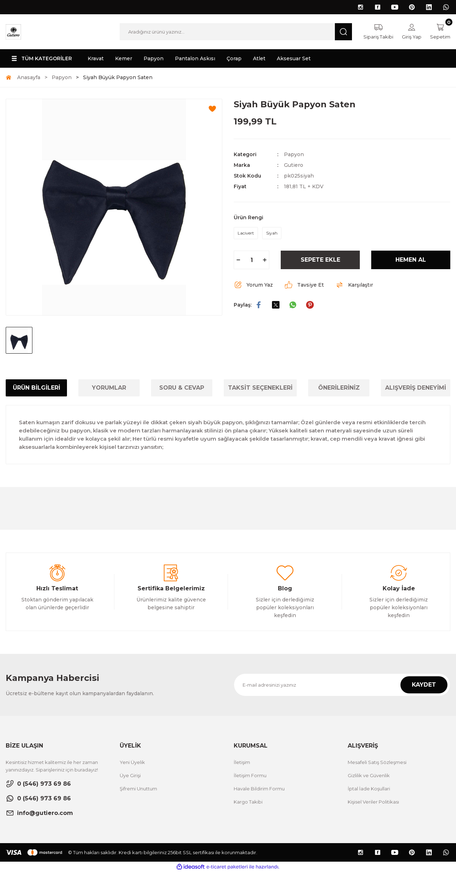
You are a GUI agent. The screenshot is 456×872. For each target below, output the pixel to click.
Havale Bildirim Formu (259, 788)
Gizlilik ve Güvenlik (369, 775)
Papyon (294, 154)
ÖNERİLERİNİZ (339, 387)
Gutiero (293, 165)
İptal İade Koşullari (369, 788)
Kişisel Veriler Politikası (373, 802)
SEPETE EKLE (320, 259)
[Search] (236, 31)
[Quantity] (251, 260)
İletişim (242, 762)
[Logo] (13, 31)
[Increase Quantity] (264, 260)
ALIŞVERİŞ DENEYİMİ (415, 387)
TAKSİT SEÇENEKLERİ (260, 387)
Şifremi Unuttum (138, 788)
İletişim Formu (250, 775)
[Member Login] (411, 32)
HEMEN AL (410, 259)
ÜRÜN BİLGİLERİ (36, 387)
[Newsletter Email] (342, 684)
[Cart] (440, 32)
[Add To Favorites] (212, 108)
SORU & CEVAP (181, 387)
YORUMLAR (109, 387)
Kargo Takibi (248, 802)
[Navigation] (41, 58)
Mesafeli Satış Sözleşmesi (377, 762)
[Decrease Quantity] (238, 260)
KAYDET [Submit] (424, 684)
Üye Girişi (130, 775)
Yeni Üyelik (132, 762)
